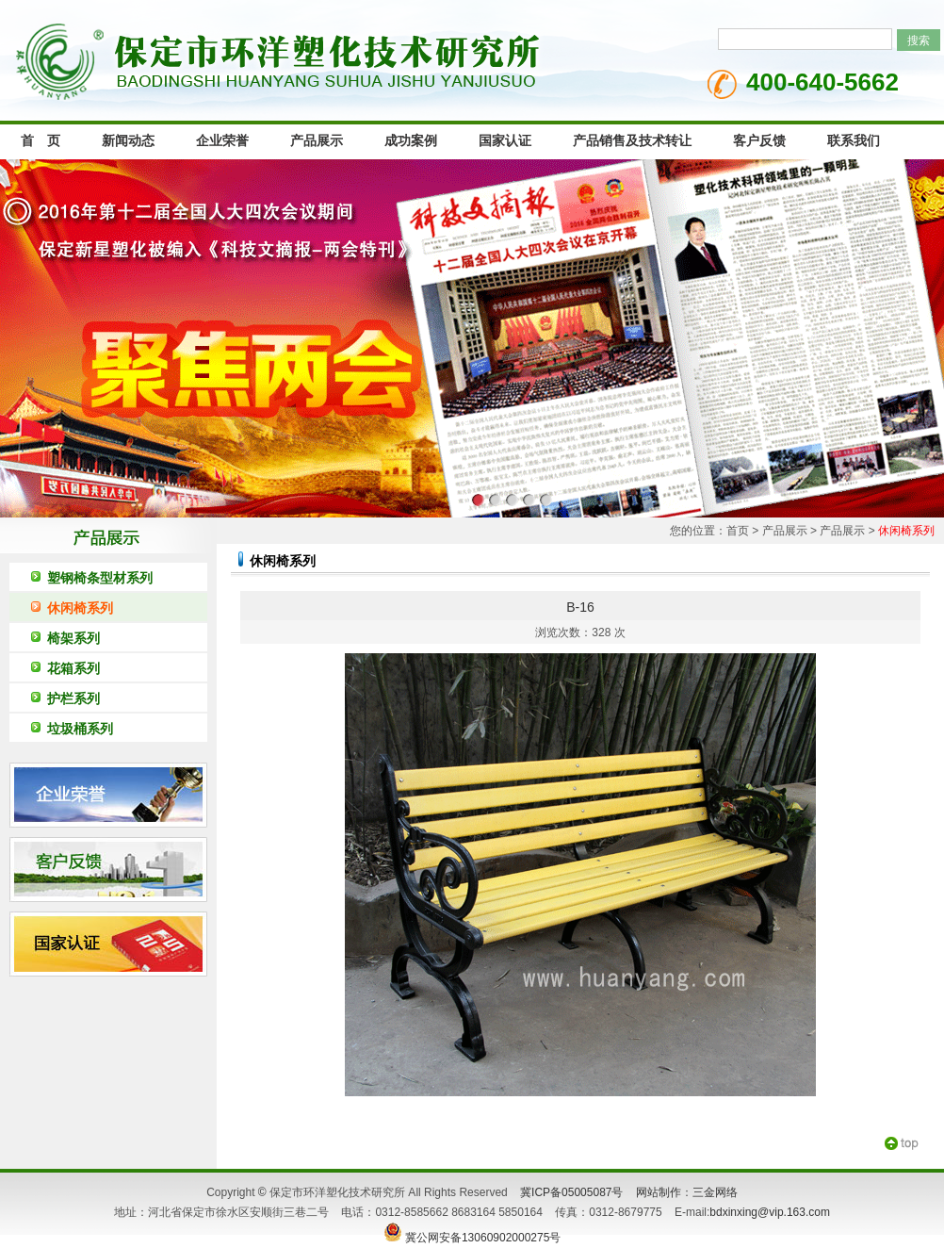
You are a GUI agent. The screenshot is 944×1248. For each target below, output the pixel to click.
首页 (737, 530)
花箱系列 (73, 668)
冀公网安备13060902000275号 (472, 1237)
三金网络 (715, 1192)
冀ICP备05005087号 (571, 1192)
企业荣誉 (222, 141)
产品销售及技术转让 (632, 141)
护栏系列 (73, 698)
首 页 (40, 141)
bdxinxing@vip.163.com (769, 1212)
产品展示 (316, 141)
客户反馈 (759, 141)
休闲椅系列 (80, 608)
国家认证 (505, 141)
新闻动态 (128, 141)
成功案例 (410, 141)
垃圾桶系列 (80, 728)
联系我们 (853, 141)
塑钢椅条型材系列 (100, 577)
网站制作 (658, 1192)
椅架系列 (73, 638)
